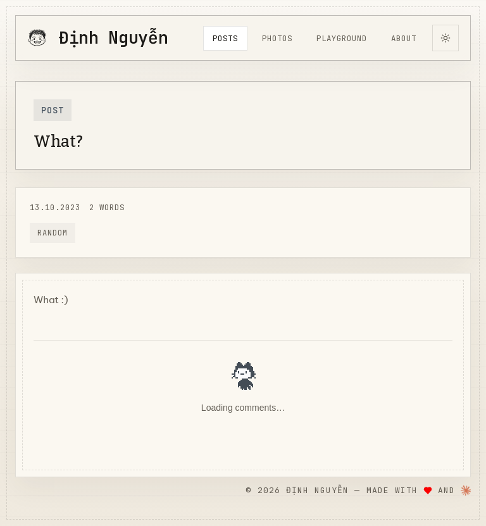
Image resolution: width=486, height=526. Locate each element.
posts (225, 38)
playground (341, 38)
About (403, 38)
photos (277, 38)
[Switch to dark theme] (445, 38)
